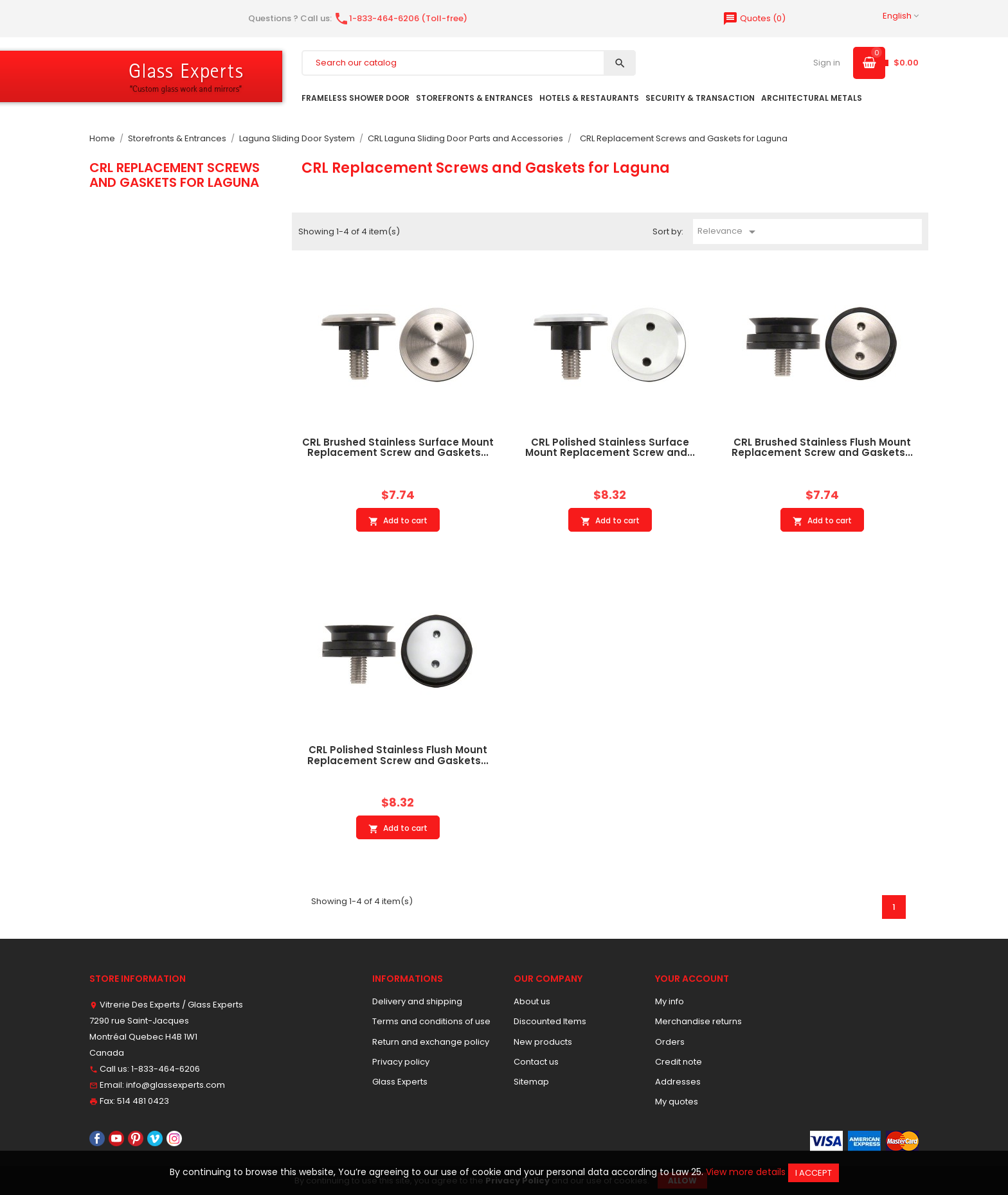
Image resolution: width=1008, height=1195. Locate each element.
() (754, 18)
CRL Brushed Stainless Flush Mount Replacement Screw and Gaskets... (822, 447)
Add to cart (398, 521)
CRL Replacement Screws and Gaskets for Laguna (174, 175)
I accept (813, 1173)
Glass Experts (400, 1082)
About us (532, 1001)
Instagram (174, 1138)
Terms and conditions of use (431, 1021)
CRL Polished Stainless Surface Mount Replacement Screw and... (610, 447)
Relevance (729, 232)
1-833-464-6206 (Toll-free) (400, 18)
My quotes (676, 1101)
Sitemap (531, 1082)
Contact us (536, 1062)
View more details (746, 1171)
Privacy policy (400, 1062)
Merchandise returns (698, 1021)
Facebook (97, 1138)
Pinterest (135, 1138)
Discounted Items (550, 1021)
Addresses (678, 1082)
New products (543, 1042)
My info (669, 1001)
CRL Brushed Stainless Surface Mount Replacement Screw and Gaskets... (398, 447)
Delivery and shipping (417, 1001)
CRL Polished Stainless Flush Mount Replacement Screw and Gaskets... (398, 755)
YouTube (116, 1138)
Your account (692, 978)
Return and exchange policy (430, 1042)
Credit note (678, 1062)
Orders (670, 1042)
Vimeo (155, 1138)
